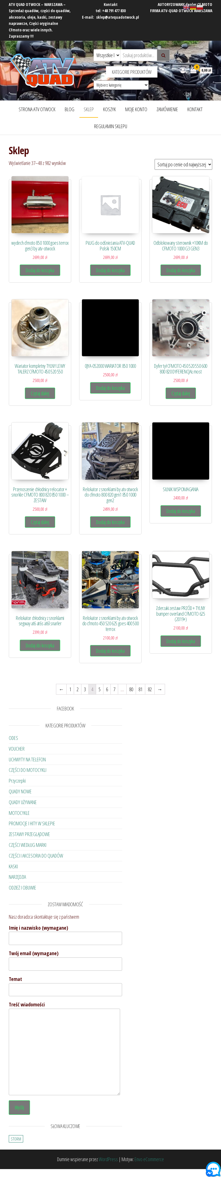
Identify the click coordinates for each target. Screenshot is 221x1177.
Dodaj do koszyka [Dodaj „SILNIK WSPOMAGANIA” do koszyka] (180, 511)
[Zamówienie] (183, 164)
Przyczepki (17, 780)
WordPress (108, 1159)
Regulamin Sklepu (110, 126)
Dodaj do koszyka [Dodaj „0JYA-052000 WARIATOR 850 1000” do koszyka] (110, 388)
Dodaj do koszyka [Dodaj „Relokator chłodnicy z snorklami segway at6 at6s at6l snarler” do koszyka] (40, 645)
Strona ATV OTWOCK (37, 109)
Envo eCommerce (149, 1159)
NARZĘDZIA (17, 876)
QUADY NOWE (20, 791)
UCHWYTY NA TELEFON (27, 759)
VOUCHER (17, 748)
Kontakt (195, 109)
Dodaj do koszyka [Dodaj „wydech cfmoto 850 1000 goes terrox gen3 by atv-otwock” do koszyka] (40, 270)
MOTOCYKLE (19, 812)
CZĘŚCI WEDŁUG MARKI (27, 844)
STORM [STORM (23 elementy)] (16, 1139)
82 (150, 689)
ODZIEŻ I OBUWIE (22, 887)
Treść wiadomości (64, 1048)
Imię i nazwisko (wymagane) (65, 934)
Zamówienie (167, 109)
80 (131, 689)
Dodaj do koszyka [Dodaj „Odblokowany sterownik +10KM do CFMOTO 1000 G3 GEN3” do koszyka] (180, 270)
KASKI (13, 866)
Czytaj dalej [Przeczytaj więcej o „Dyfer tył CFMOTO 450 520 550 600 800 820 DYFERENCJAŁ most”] (181, 393)
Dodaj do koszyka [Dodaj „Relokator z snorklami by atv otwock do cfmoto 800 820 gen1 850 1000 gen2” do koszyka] (110, 522)
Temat (65, 986)
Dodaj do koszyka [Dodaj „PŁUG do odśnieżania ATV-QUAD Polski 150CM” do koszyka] (110, 270)
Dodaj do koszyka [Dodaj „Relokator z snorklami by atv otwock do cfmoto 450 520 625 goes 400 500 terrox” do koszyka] (110, 650)
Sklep (89, 109)
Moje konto (136, 109)
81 (140, 689)
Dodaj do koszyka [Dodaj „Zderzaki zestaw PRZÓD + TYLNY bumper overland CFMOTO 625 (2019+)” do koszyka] (180, 641)
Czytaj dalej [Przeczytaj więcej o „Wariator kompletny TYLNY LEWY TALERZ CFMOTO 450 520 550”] (40, 393)
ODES (13, 737)
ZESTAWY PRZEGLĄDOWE (29, 834)
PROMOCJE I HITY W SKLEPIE (32, 823)
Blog (69, 109)
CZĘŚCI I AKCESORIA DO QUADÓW (36, 855)
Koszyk (109, 109)
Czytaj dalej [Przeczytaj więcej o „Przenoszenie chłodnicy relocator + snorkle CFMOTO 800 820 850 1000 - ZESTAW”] (40, 522)
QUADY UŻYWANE (23, 802)
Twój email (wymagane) (65, 960)
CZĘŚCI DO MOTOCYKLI (27, 769)
